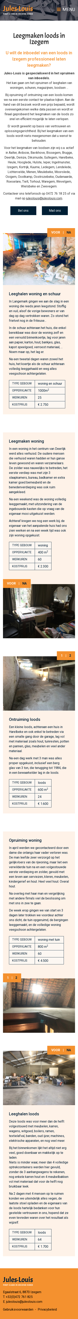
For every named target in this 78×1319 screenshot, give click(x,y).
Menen (31, 172)
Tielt (25, 181)
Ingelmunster (61, 162)
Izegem (12, 167)
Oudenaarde (63, 177)
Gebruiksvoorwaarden (18, 1309)
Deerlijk (9, 157)
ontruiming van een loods (45, 95)
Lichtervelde (16, 172)
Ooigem (11, 177)
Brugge (67, 153)
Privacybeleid (47, 1309)
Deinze (21, 157)
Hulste (37, 162)
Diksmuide (35, 157)
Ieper (46, 162)
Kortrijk (24, 167)
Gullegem (50, 157)
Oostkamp (25, 177)
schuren (30, 88)
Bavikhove (38, 153)
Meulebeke (45, 172)
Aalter (13, 153)
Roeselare (13, 181)
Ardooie (23, 153)
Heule (12, 162)
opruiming (16, 95)
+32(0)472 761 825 (19, 1297)
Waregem (48, 181)
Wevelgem (63, 181)
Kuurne (35, 167)
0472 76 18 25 (56, 193)
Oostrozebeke (44, 177)
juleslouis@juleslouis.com (44, 198)
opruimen (41, 83)
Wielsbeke (28, 186)
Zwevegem (49, 186)
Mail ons (55, 210)
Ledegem (47, 167)
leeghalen (59, 83)
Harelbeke (66, 157)
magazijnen (45, 88)
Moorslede (62, 172)
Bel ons (23, 210)
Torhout (35, 181)
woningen (16, 88)
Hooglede (24, 162)
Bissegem (53, 153)
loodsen (60, 88)
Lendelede (63, 167)
